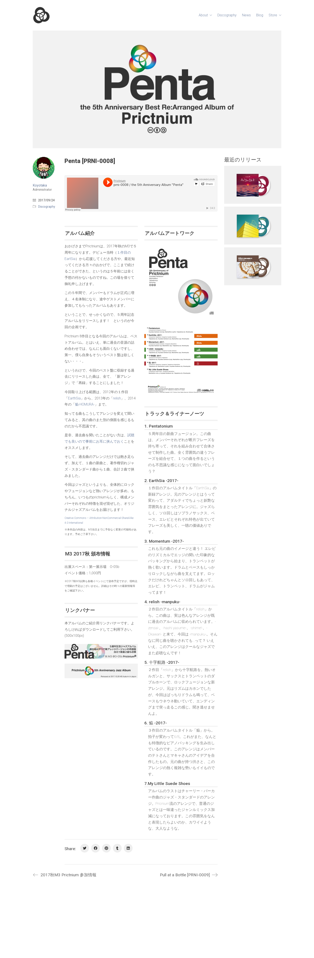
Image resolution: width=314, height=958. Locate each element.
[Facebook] (95, 848)
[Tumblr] (117, 848)
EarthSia (74, 398)
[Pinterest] (106, 848)
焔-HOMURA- (85, 404)
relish (117, 398)
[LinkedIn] (128, 848)
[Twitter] (84, 848)
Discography (46, 206)
